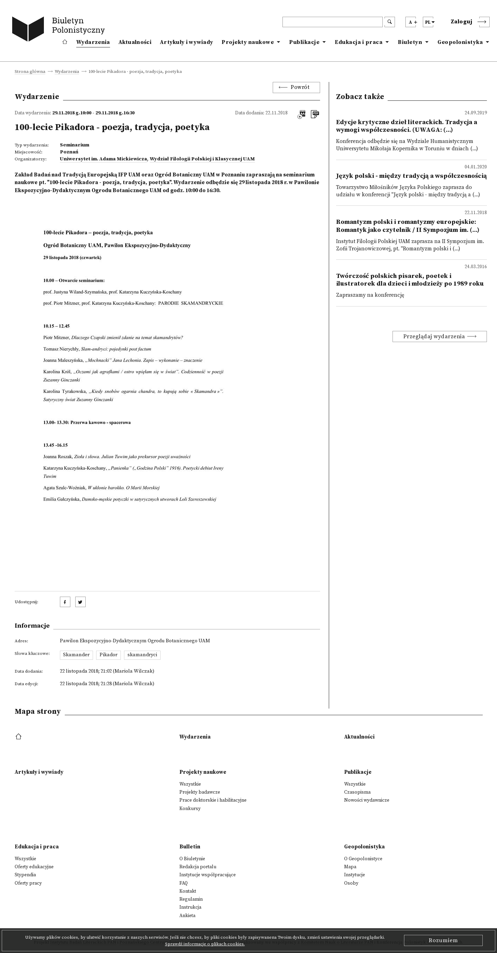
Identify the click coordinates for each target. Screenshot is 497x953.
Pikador (108, 655)
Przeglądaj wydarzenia (434, 336)
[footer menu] (19, 737)
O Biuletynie (192, 859)
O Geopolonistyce (363, 859)
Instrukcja (190, 907)
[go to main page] (60, 30)
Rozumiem (443, 940)
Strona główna (30, 71)
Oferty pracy (28, 883)
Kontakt (187, 891)
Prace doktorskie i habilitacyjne (213, 800)
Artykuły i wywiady (186, 42)
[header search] (332, 22)
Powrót (300, 87)
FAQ (183, 883)
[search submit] (390, 22)
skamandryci (142, 655)
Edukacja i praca (358, 42)
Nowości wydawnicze (366, 800)
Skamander (76, 655)
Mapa (350, 867)
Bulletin (189, 847)
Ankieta (187, 916)
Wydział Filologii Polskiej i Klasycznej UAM (202, 159)
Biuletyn (410, 42)
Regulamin (191, 899)
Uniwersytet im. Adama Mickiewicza (103, 159)
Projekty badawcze (199, 792)
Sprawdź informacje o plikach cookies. (205, 944)
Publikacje (304, 42)
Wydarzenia (93, 42)
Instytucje (354, 875)
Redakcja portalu (197, 867)
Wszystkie (190, 784)
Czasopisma (357, 792)
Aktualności (135, 42)
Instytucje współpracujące (207, 875)
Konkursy (190, 808)
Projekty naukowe (248, 42)
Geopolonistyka (460, 42)
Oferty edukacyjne (34, 867)
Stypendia (25, 875)
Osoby (351, 883)
